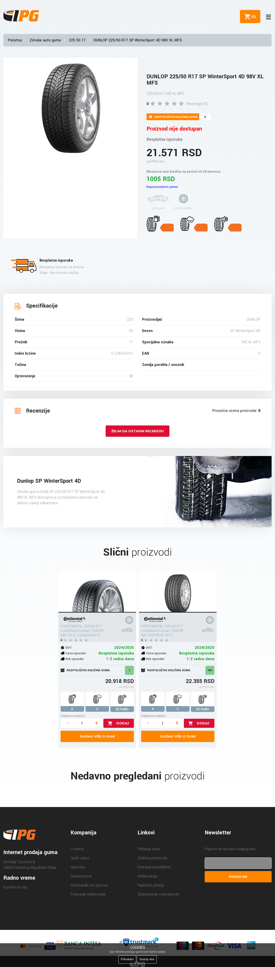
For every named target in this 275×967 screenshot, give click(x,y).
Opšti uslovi (80, 858)
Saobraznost (81, 876)
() (252, 16)
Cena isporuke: (76, 653)
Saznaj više (146, 959)
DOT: (69, 647)
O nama (77, 849)
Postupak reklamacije (88, 894)
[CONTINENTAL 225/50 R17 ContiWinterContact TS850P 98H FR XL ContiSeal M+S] (97, 592)
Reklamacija (147, 876)
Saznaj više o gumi (97, 736)
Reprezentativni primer (162, 187)
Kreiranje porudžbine (154, 867)
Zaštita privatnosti (152, 858)
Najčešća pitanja (151, 885)
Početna (15, 40)
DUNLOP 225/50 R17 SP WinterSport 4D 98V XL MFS (138, 40)
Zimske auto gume (45, 40)
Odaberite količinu (73, 716)
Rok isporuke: (75, 659)
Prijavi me (238, 877)
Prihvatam (127, 959)
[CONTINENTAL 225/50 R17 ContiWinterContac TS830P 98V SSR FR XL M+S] (178, 592)
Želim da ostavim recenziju (137, 431)
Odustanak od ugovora (89, 885)
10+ (209, 670)
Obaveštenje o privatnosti (158, 894)
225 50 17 (77, 40)
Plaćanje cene (149, 849)
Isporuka (78, 867)
